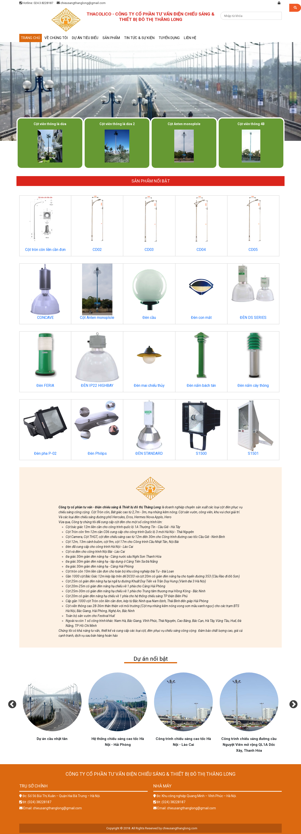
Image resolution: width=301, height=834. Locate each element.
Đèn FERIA (45, 385)
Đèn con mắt (201, 317)
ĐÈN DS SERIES (253, 317)
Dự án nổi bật (151, 659)
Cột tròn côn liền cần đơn (45, 249)
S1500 (201, 453)
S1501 (253, 453)
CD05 (253, 249)
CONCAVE (45, 317)
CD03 (149, 249)
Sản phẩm (111, 38)
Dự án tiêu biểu (85, 38)
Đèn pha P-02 (45, 453)
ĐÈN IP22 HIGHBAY (97, 385)
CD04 (201, 249)
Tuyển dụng (169, 38)
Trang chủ (30, 38)
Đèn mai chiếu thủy (149, 385)
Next (291, 702)
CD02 (97, 249)
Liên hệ (190, 38)
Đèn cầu (149, 317)
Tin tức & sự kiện (139, 38)
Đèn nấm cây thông (253, 385)
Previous (10, 702)
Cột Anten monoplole (97, 317)
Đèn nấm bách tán (201, 385)
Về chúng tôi (56, 38)
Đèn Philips (97, 453)
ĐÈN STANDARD (149, 453)
